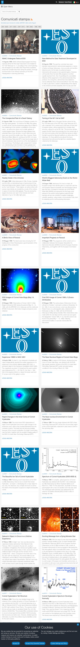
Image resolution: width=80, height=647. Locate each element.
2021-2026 (5, 27)
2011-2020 (13, 27)
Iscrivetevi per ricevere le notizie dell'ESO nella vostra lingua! (18, 23)
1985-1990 (37, 27)
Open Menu (7, 6)
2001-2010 (21, 27)
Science (61, 2)
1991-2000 (29, 27)
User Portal (68, 2)
